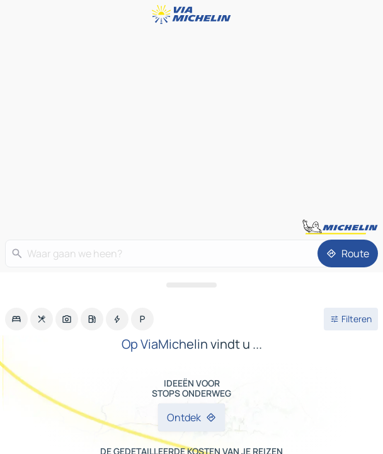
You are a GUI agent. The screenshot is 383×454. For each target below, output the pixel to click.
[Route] (347, 253)
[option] (16, 319)
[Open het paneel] (191, 285)
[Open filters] (351, 319)
